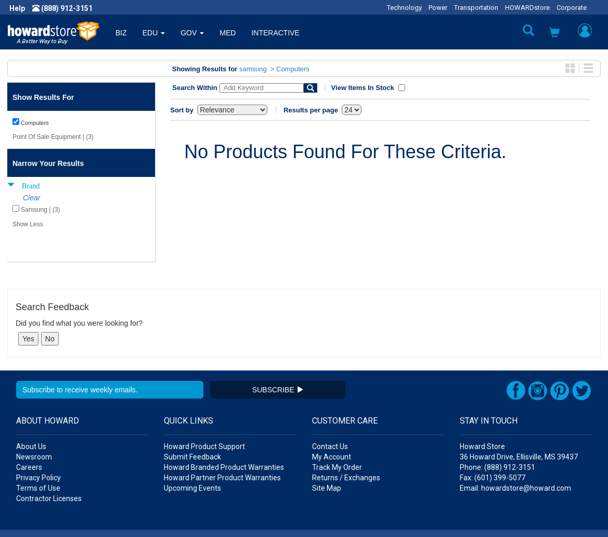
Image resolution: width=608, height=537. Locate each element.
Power (438, 7)
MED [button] (227, 33)
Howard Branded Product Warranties (224, 437)
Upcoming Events (192, 458)
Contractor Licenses (49, 468)
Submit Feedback (192, 427)
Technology (404, 7)
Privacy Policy (38, 447)
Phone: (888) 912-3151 (497, 437)
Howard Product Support (204, 416)
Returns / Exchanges (346, 447)
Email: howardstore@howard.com (515, 458)
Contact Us (330, 416)
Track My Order (337, 437)
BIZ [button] (121, 33)
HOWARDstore (527, 7)
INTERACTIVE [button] (275, 33)
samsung (253, 69)
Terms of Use (38, 458)
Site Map (326, 458)
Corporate (572, 7)
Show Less (27, 224)
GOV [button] (192, 33)
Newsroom (34, 427)
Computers (292, 69)
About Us (31, 416)
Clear (31, 198)
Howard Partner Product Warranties (222, 447)
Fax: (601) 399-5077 (492, 447)
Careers (29, 437)
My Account (331, 427)
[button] (554, 33)
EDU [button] (154, 33)
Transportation (476, 7)
